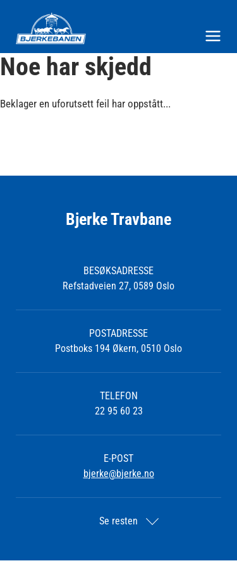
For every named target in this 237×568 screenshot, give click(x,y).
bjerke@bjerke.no (118, 474)
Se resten (118, 521)
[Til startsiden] (118, 28)
